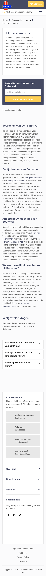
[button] (41, 12)
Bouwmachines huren (21, 20)
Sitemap (23, 561)
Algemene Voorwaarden (23, 549)
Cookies (23, 553)
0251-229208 (36, 4)
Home (5, 20)
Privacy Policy (23, 557)
